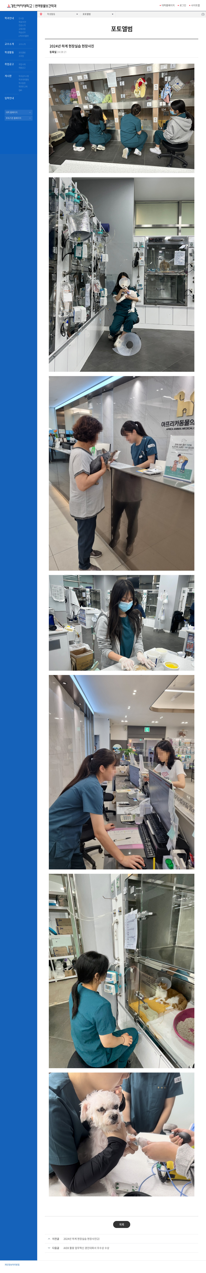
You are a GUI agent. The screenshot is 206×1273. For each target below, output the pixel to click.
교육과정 (22, 29)
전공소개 (22, 25)
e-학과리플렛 (24, 36)
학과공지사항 (24, 76)
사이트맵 (195, 5)
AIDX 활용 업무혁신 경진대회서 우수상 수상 (86, 1248)
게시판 (8, 76)
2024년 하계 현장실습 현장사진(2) (82, 1239)
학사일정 (22, 83)
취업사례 (22, 64)
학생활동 (9, 52)
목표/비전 (22, 22)
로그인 (183, 5)
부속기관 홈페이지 (13, 118)
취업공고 (9, 64)
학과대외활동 (24, 80)
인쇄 (203, 14)
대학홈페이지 (168, 5)
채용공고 (22, 68)
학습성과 (22, 32)
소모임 (21, 56)
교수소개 (9, 44)
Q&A (20, 90)
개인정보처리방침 (12, 1265)
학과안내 (9, 18)
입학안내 (9, 98)
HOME (41, 14)
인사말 (21, 18)
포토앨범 (22, 53)
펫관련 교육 (23, 87)
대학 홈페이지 (12, 112)
